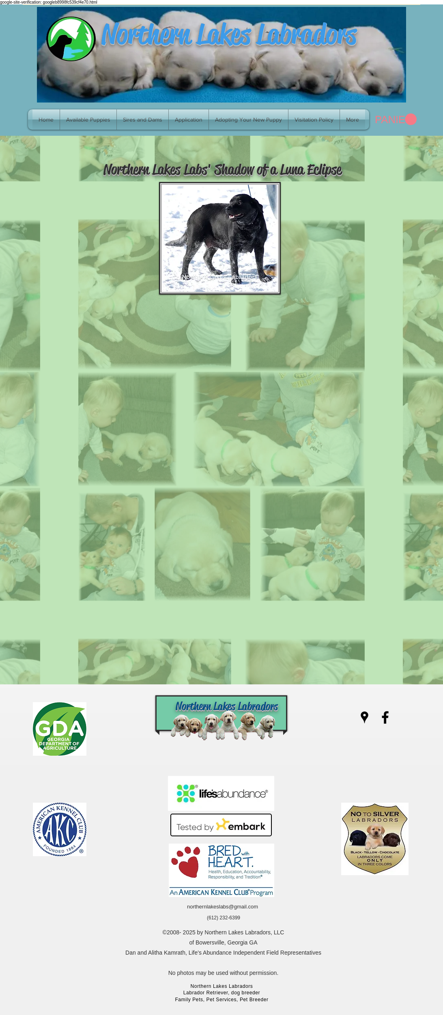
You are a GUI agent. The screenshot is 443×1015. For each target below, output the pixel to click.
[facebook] (385, 717)
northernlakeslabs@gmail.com (222, 907)
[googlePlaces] (364, 717)
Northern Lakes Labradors (228, 34)
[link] (396, 119)
